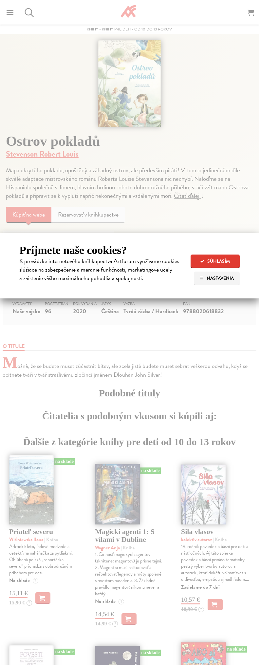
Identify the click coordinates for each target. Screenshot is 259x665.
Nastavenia (216, 278)
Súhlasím (215, 261)
